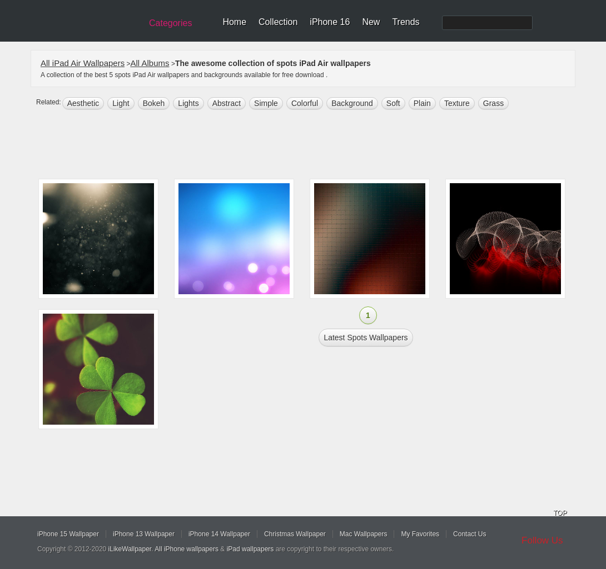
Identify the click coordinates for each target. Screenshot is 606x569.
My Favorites (420, 534)
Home (234, 22)
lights (188, 103)
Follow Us (542, 540)
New (371, 22)
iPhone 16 (330, 22)
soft (393, 103)
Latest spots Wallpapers (366, 337)
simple (266, 103)
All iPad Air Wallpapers (83, 63)
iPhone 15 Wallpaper (68, 534)
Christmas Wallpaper (295, 534)
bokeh (154, 103)
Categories (170, 23)
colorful (304, 103)
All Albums (150, 63)
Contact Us (469, 534)
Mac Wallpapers (364, 534)
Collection (278, 22)
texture (457, 103)
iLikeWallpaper (130, 549)
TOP (560, 513)
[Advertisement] (310, 145)
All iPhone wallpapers (186, 549)
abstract (226, 103)
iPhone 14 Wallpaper (219, 534)
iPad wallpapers (250, 549)
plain (422, 103)
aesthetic (83, 103)
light (120, 103)
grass (493, 103)
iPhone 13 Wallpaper (144, 534)
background (352, 103)
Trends (405, 22)
